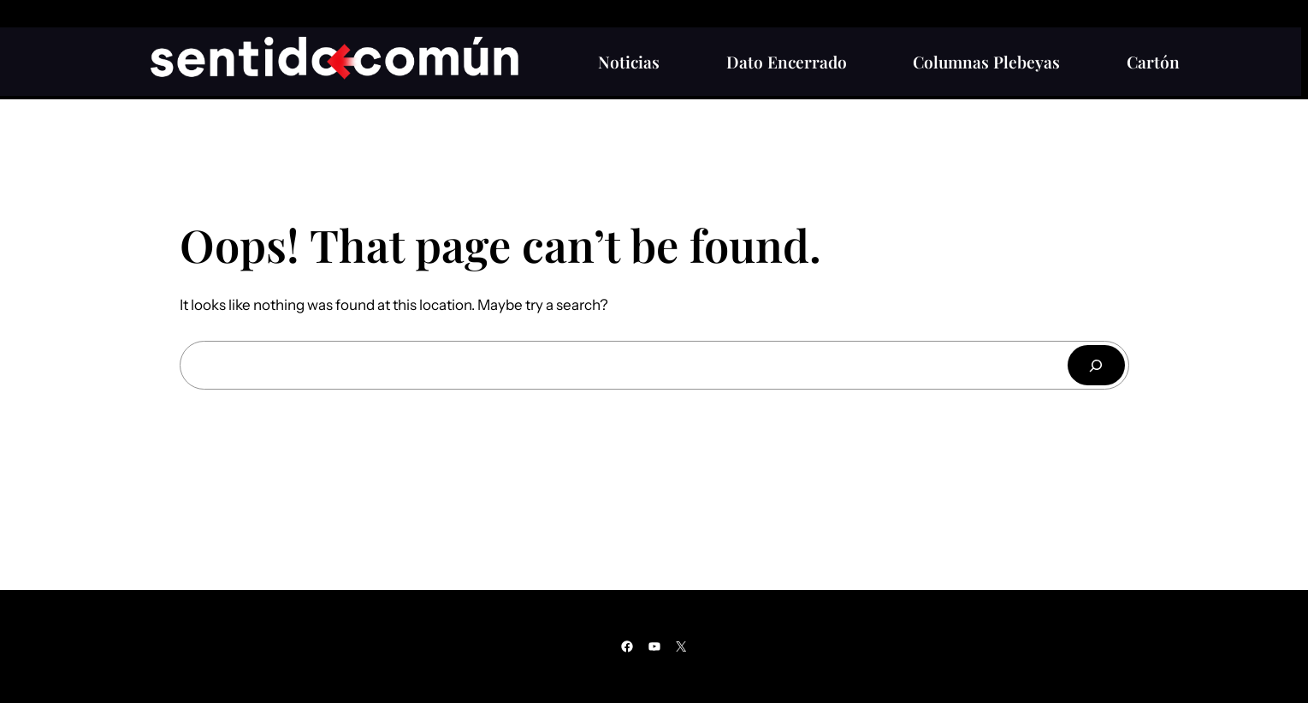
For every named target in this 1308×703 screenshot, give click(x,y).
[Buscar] (1096, 365)
